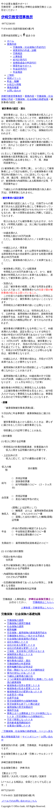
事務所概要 (13, 87)
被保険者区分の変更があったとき (24, 691)
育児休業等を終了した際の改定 (23, 704)
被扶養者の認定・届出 (19, 660)
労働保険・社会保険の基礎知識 (31, 99)
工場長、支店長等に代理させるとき (26, 651)
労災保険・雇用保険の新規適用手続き (27, 632)
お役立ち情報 (14, 84)
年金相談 (17, 72)
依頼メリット (14, 78)
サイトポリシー (30, 736)
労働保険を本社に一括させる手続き (26, 635)
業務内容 (11, 44)
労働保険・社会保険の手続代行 (29, 47)
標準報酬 (11, 629)
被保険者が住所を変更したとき (23, 685)
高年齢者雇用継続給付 (19, 722)
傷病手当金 (13, 710)
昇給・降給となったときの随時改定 (26, 670)
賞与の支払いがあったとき (21, 673)
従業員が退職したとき (19, 725)
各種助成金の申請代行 (24, 62)
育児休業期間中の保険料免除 (22, 701)
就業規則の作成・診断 (24, 50)
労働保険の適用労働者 (19, 623)
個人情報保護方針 (10, 736)
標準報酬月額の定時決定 (20, 667)
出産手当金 (13, 698)
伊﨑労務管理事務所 (17, 17)
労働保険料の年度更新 (19, 663)
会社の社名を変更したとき (21, 645)
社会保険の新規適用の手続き (22, 639)
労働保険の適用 (15, 620)
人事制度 (17, 56)
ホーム (10, 41)
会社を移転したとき (17, 642)
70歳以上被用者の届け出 (20, 676)
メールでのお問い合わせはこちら (19, 801)
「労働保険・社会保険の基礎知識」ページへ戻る (27, 731)
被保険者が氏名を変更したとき (23, 688)
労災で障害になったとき (20, 719)
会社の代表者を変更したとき (22, 648)
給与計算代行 (20, 59)
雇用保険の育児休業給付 (20, 707)
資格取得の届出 (15, 657)
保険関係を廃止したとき (20, 654)
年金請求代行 (20, 69)
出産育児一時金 (15, 694)
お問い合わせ (14, 90)
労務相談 (17, 53)
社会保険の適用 (15, 626)
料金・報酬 (13, 81)
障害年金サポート (22, 66)
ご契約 (10, 75)
